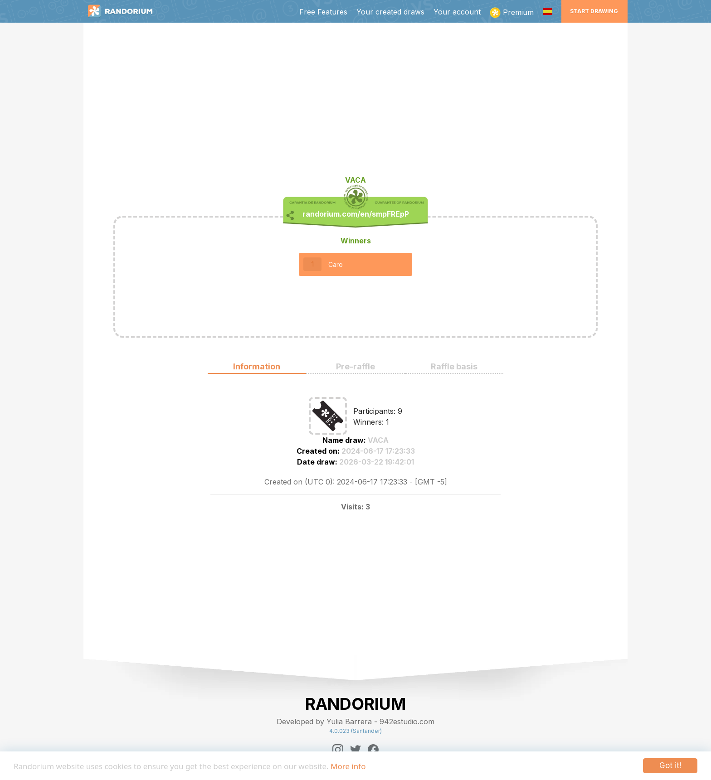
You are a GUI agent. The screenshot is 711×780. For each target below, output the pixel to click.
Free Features (323, 11)
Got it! (670, 765)
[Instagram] (337, 749)
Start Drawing (594, 11)
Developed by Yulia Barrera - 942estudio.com (355, 721)
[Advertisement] (355, 102)
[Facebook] (373, 749)
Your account (457, 11)
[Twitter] (355, 749)
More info (348, 766)
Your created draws (390, 11)
